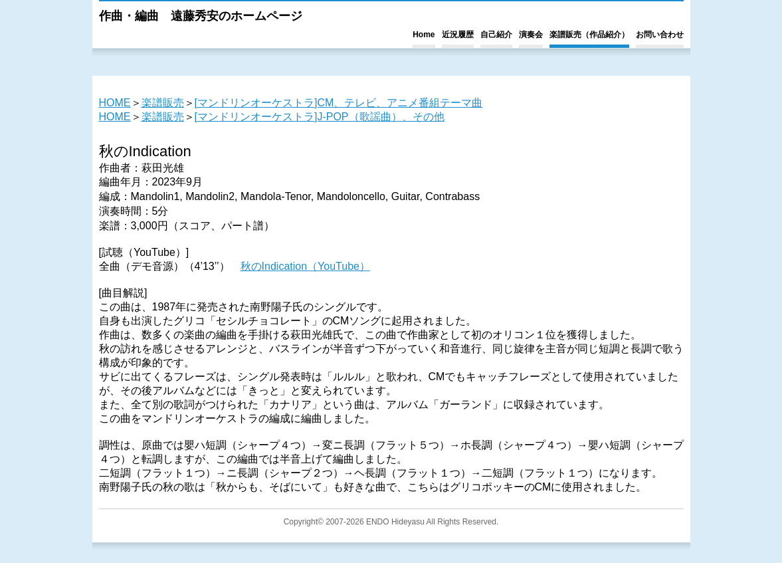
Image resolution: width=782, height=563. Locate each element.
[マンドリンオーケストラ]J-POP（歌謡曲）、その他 (319, 116)
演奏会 (531, 34)
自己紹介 (496, 34)
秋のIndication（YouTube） (305, 266)
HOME (115, 102)
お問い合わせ (660, 34)
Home (424, 34)
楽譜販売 (163, 102)
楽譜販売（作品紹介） (589, 34)
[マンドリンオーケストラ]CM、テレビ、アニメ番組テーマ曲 (339, 102)
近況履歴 (458, 34)
